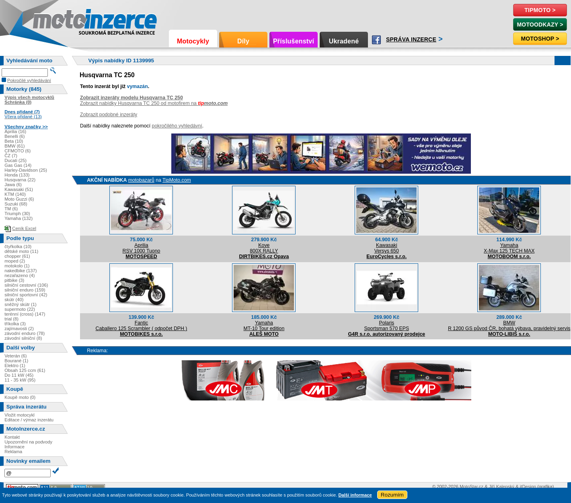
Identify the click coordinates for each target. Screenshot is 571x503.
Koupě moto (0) (19, 397)
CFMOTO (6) (17, 150)
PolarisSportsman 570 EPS (386, 325)
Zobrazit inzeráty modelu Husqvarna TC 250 (131, 98)
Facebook (376, 39)
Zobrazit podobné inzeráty (108, 114)
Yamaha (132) (18, 218)
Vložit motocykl (19, 415)
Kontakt (12, 437)
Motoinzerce (50, 20)
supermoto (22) (19, 309)
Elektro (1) (14, 365)
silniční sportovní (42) (25, 294)
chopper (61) (17, 256)
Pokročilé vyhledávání (29, 80)
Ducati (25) (15, 160)
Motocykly (193, 41)
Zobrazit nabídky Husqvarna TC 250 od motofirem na (154, 103)
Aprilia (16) (15, 131)
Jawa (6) (13, 184)
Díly (243, 41)
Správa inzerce (411, 39)
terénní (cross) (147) (24, 314)
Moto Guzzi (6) (19, 199)
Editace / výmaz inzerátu (28, 419)
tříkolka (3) (15, 323)
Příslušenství (293, 41)
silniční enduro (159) (24, 289)
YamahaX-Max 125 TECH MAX (509, 248)
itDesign (528, 486)
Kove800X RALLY (264, 248)
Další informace (355, 495)
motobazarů (141, 180)
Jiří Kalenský (501, 486)
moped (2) (14, 261)
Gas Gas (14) (17, 165)
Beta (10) (13, 141)
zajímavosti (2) (19, 328)
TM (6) (11, 208)
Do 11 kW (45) (18, 375)
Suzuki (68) (15, 203)
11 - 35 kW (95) (19, 380)
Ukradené (344, 41)
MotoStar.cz (471, 486)
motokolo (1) (16, 265)
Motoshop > (540, 38)
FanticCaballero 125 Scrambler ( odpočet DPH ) (141, 325)
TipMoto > (539, 10)
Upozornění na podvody (28, 441)
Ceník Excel (24, 228)
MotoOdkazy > (540, 24)
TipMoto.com (176, 180)
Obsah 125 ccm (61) (24, 370)
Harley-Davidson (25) (25, 170)
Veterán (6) (15, 355)
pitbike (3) (14, 280)
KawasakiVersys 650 (386, 248)
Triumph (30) (17, 213)
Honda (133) (16, 174)
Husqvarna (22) (19, 179)
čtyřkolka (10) (17, 246)
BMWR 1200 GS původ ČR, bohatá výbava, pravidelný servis (509, 325)
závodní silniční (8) (23, 338)
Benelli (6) (14, 136)
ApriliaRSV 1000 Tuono (141, 248)
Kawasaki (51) (18, 189)
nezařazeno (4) (19, 275)
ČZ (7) (10, 155)
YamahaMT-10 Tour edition (264, 325)
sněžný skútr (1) (20, 304)
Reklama (13, 451)
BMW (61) (14, 146)
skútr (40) (13, 299)
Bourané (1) (16, 360)
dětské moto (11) (21, 251)
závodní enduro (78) (24, 333)
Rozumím (392, 495)
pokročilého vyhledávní (177, 126)
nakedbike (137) (20, 270)
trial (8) (11, 318)
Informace (14, 446)
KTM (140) (15, 194)
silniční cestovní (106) (26, 285)
